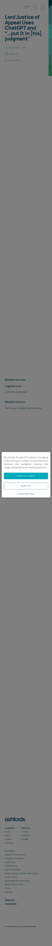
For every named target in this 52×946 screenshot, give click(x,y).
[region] (26, 474)
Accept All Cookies (26, 476)
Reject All (26, 486)
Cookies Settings (25, 494)
